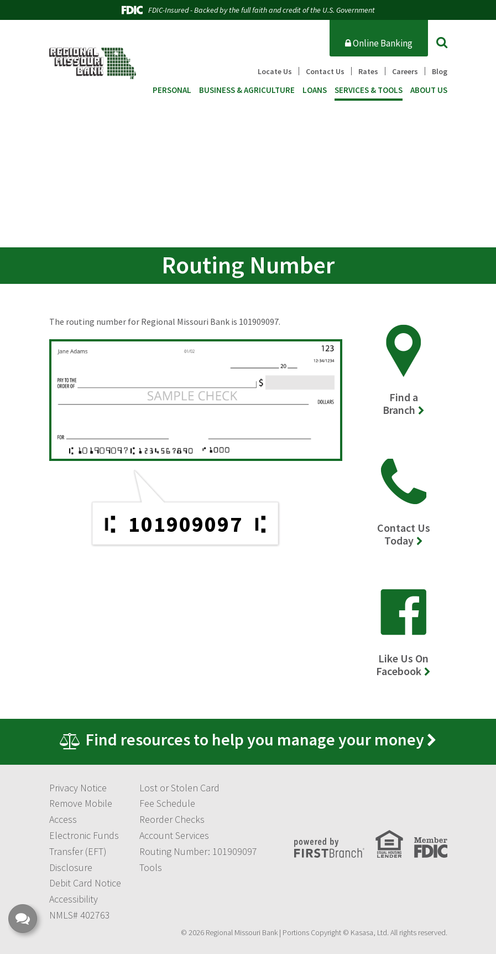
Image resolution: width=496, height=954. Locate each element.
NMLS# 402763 (79, 915)
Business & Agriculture (247, 90)
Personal (172, 90)
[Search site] (441, 42)
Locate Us (275, 71)
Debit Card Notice (85, 883)
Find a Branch (400, 403)
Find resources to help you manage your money (255, 739)
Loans (314, 90)
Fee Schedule (167, 803)
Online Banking (379, 43)
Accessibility (73, 899)
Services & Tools (369, 90)
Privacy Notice (78, 787)
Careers (405, 71)
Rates (368, 71)
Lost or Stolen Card (179, 787)
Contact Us (325, 71)
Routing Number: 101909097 (198, 851)
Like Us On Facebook (402, 664)
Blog (439, 71)
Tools (150, 867)
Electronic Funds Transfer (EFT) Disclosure (84, 851)
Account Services (174, 835)
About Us (428, 90)
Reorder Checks (172, 819)
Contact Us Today (403, 534)
